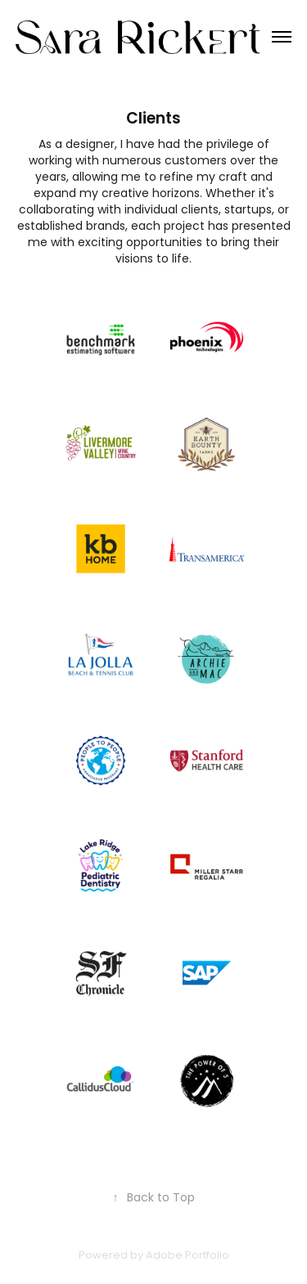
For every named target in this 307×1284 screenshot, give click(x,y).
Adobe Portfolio (187, 1255)
